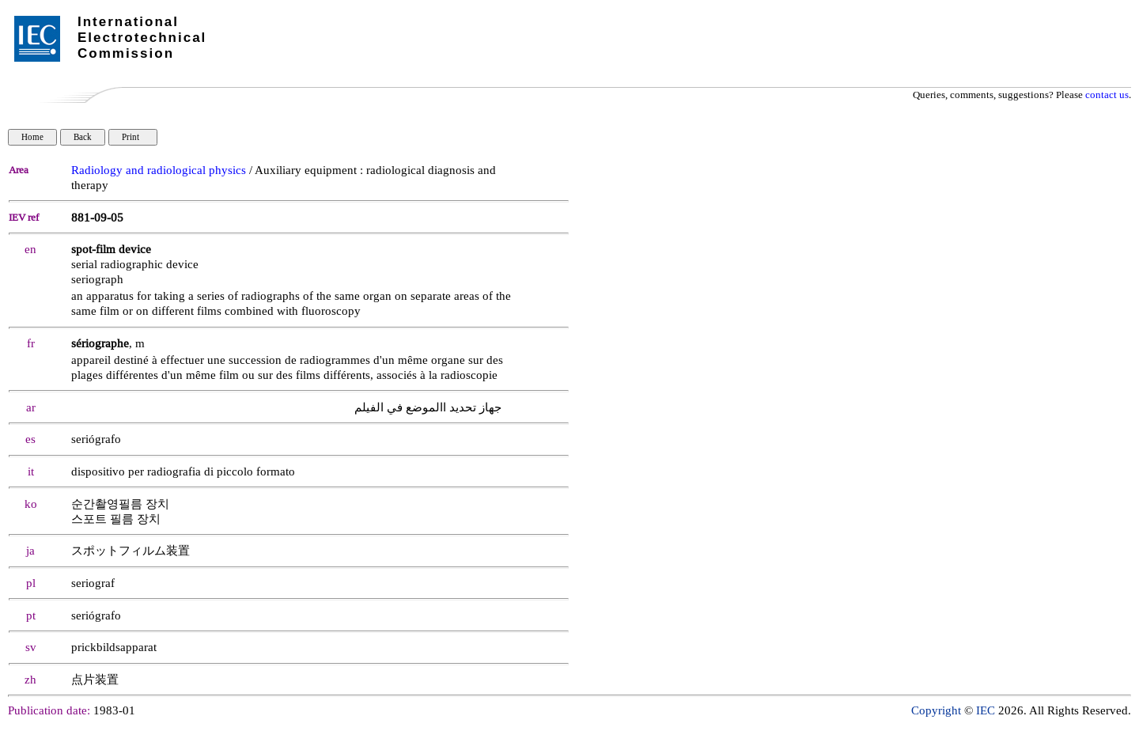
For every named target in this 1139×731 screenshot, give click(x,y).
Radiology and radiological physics (158, 170)
